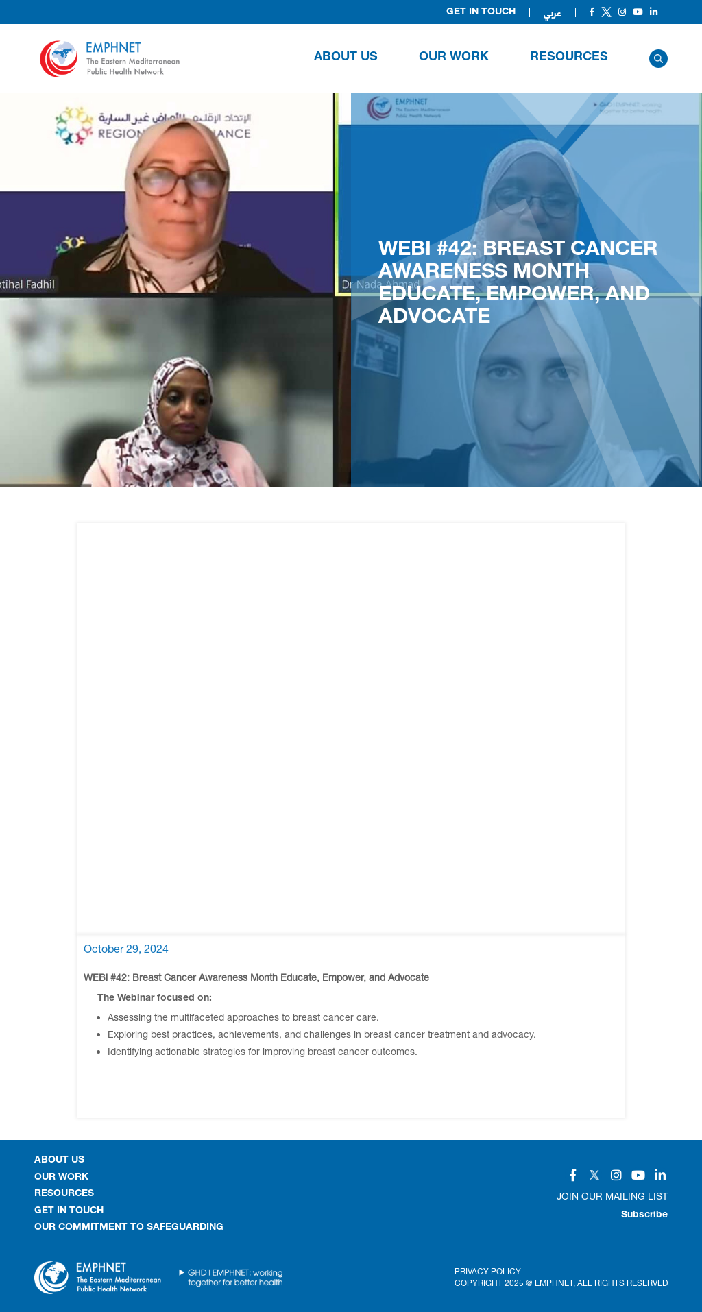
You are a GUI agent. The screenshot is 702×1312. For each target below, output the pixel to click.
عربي (552, 12)
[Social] (592, 12)
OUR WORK (454, 57)
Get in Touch (481, 12)
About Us (346, 57)
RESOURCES (569, 57)
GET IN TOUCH (69, 1211)
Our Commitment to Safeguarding (128, 1227)
